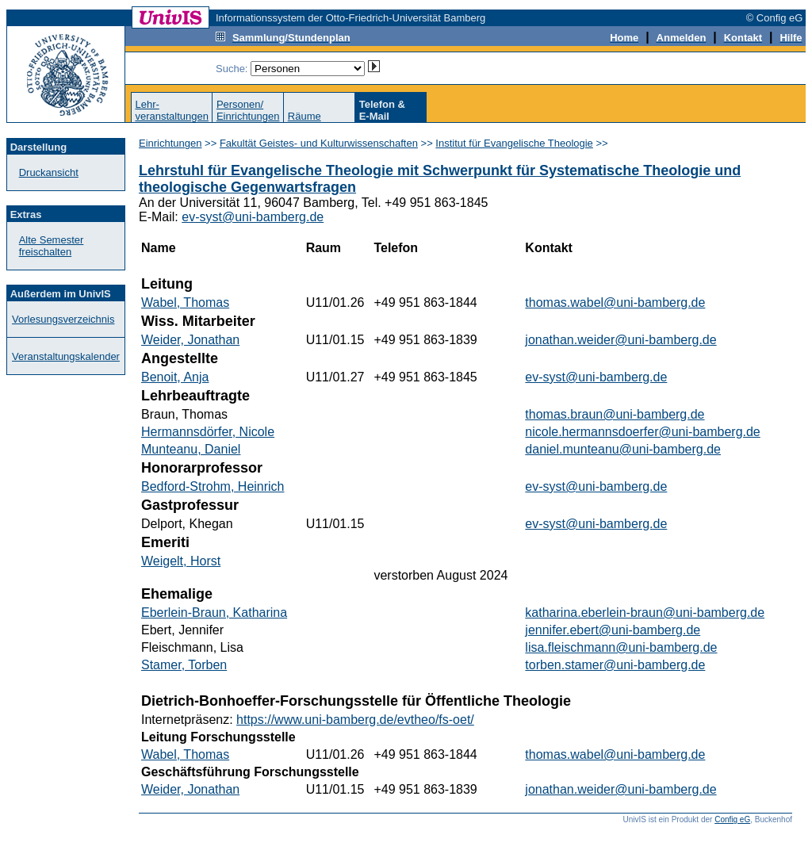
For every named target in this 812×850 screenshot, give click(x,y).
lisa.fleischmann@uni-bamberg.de (621, 647)
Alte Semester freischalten (51, 246)
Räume (304, 116)
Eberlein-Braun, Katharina (214, 612)
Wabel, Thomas (185, 302)
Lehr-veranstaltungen (172, 110)
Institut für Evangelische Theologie (514, 143)
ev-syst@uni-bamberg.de (253, 217)
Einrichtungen (170, 143)
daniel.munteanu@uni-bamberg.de (623, 449)
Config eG (732, 819)
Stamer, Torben (184, 665)
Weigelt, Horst (180, 561)
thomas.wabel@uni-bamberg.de (615, 302)
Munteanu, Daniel (190, 449)
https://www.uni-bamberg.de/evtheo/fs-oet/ (355, 719)
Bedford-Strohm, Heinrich (213, 486)
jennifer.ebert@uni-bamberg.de (612, 630)
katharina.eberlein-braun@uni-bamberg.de (644, 612)
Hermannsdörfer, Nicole (207, 431)
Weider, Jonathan (190, 340)
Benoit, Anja (175, 377)
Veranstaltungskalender (66, 356)
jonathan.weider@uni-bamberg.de (620, 340)
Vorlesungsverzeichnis (63, 319)
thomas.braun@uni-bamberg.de (614, 414)
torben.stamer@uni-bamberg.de (615, 665)
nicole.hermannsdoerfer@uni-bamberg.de (642, 431)
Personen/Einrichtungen (248, 110)
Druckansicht (49, 172)
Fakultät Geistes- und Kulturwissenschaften (319, 143)
